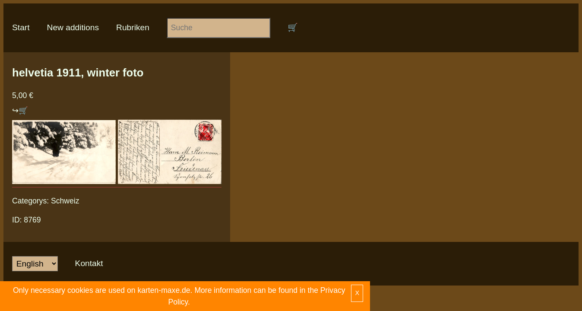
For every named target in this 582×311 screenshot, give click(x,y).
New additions (73, 27)
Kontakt (89, 263)
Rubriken (132, 27)
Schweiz (65, 201)
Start (21, 27)
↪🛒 (20, 110)
